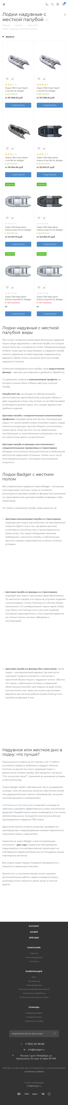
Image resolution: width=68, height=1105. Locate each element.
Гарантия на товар (34, 1021)
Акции (34, 932)
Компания (34, 947)
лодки (51, 455)
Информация (34, 971)
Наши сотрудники (34, 957)
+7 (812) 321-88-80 (35, 1044)
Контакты (34, 961)
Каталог (34, 926)
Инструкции (34, 981)
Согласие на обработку (34, 993)
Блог (34, 977)
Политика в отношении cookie (34, 997)
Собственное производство (17, 805)
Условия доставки (34, 1013)
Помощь (34, 1007)
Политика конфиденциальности (34, 989)
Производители (34, 985)
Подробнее (18, 105)
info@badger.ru (36, 1049)
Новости (34, 953)
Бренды (34, 937)
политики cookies (34, 1071)
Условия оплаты (34, 1017)
